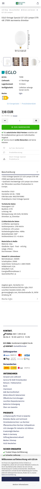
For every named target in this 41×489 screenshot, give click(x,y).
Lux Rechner (24, 422)
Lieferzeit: (6, 81)
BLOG (5, 386)
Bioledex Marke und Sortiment (15, 419)
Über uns (6, 407)
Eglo (20, 93)
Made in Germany (10, 434)
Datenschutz (20, 395)
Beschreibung (8, 172)
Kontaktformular (20, 346)
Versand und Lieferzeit (12, 377)
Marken (6, 440)
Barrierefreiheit (13, 392)
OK (21, 479)
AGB (4, 392)
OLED (5, 443)
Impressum (7, 389)
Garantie (14, 407)
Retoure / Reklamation (12, 383)
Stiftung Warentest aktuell (13, 437)
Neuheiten (12, 443)
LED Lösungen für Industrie (13, 428)
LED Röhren (29, 428)
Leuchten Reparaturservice (13, 401)
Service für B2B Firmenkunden (15, 380)
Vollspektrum (29, 425)
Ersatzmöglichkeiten (11, 431)
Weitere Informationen (20, 485)
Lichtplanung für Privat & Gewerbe (16, 416)
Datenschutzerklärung (9, 475)
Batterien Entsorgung (11, 404)
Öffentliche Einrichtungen (13, 398)
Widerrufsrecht (9, 395)
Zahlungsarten (10, 351)
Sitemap (12, 440)
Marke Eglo (7, 299)
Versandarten (9, 364)
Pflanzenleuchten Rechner (13, 425)
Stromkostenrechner (11, 422)
